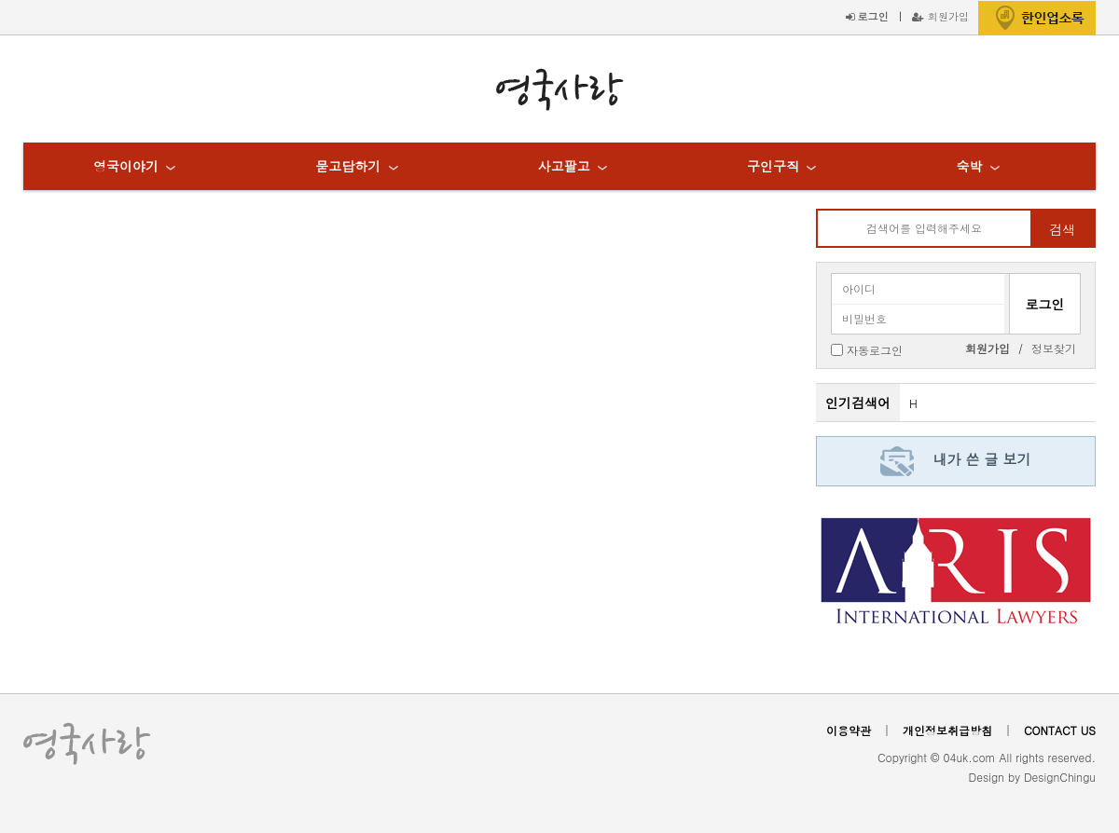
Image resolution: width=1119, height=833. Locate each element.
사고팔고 (564, 166)
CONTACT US (1060, 730)
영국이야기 (126, 166)
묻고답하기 (347, 166)
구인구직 (773, 166)
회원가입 (940, 15)
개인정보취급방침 (947, 730)
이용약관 (848, 730)
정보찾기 (1053, 348)
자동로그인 (875, 349)
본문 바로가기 (0, 0)
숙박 (969, 166)
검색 (1062, 229)
